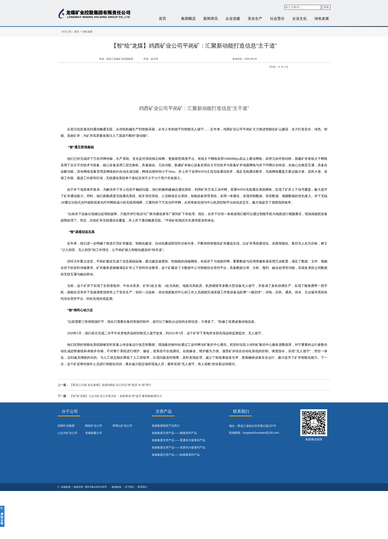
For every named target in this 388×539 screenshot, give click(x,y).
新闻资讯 (210, 18)
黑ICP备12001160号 (96, 487)
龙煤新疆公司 (93, 433)
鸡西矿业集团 (66, 425)
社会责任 (277, 18)
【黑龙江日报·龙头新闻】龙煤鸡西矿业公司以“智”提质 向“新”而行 (110, 384)
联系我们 (142, 487)
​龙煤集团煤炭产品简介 (166, 425)
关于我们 (129, 487)
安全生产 (255, 18)
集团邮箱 (116, 487)
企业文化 (299, 18)
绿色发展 (321, 18)
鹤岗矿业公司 (93, 425)
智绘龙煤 (87, 31)
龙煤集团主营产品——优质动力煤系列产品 (178, 447)
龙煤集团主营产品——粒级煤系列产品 (176, 454)
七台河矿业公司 (67, 433)
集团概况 (188, 18)
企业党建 (233, 18)
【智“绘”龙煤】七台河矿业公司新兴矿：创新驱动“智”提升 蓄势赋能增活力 (116, 396)
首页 (162, 18)
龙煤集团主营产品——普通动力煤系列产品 (178, 440)
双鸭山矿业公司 (122, 425)
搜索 (326, 7)
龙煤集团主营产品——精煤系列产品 (174, 433)
